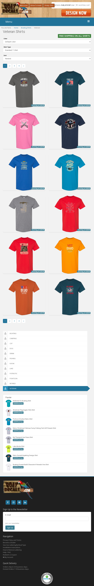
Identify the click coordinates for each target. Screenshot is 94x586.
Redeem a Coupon (10, 555)
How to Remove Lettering (12, 550)
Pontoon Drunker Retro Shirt (22, 419)
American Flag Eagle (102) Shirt (24, 410)
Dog (8, 348)
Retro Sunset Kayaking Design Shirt (25, 455)
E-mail (8, 515)
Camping (10, 338)
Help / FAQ (49, 5)
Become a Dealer (9, 542)
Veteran (9, 388)
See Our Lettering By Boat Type (14, 545)
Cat (7, 343)
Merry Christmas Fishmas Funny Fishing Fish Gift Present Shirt (34, 428)
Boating (9, 333)
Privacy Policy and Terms (12, 540)
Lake (8, 368)
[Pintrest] (19, 502)
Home (16, 28)
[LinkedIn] (25, 502)
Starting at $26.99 (38, 105)
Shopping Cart (84, 5)
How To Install (36, 5)
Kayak (8, 363)
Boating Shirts (26, 28)
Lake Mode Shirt (18, 446)
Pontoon (10, 378)
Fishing (9, 358)
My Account (8, 557)
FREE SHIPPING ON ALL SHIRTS (74, 35)
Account (24, 5)
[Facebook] (8, 502)
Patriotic (10, 373)
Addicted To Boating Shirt (22, 401)
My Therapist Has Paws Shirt (23, 437)
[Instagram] (13, 502)
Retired (9, 383)
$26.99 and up (18, 403)
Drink (8, 353)
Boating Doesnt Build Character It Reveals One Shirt (31, 464)
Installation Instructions (11, 547)
